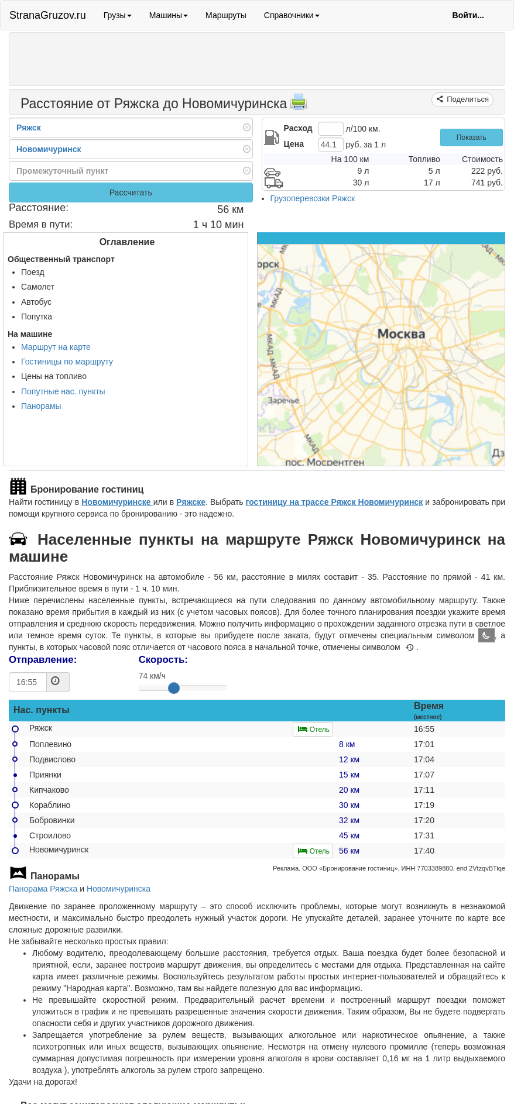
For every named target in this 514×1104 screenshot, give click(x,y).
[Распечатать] (298, 105)
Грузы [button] (118, 15)
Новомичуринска (118, 888)
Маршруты (225, 15)
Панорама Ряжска (43, 888)
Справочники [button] (292, 15)
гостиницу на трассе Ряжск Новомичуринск (334, 502)
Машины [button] (168, 15)
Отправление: (43, 659)
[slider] (174, 688)
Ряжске (190, 502)
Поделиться (467, 99)
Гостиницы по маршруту (67, 361)
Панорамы (41, 406)
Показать (471, 137)
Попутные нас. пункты (63, 391)
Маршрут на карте (56, 347)
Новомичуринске (117, 502)
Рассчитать (130, 192)
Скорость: (163, 659)
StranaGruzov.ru (47, 15)
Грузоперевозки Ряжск (312, 198)
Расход (298, 128)
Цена (294, 144)
